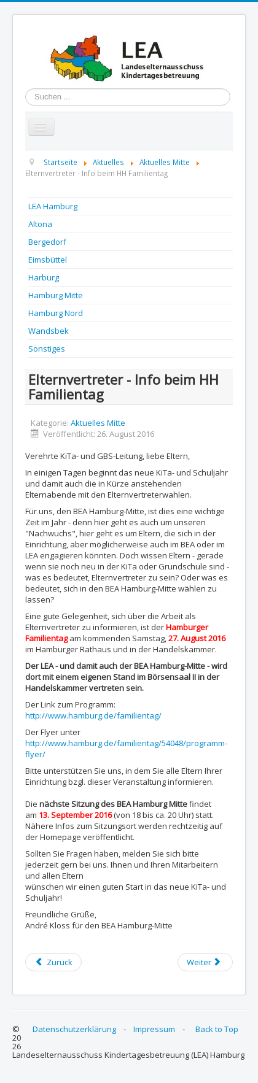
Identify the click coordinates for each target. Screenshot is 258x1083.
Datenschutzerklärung (74, 1029)
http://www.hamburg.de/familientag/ (93, 715)
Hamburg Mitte (55, 295)
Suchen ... (25, 88)
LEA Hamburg (52, 206)
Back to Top (216, 1029)
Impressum (154, 1029)
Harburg (43, 277)
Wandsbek (48, 330)
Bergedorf (47, 241)
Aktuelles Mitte (98, 422)
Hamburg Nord (55, 312)
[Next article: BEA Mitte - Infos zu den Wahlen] (205, 962)
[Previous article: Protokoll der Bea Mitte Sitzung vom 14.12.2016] (53, 962)
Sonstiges (46, 348)
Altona (40, 223)
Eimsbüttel (47, 259)
